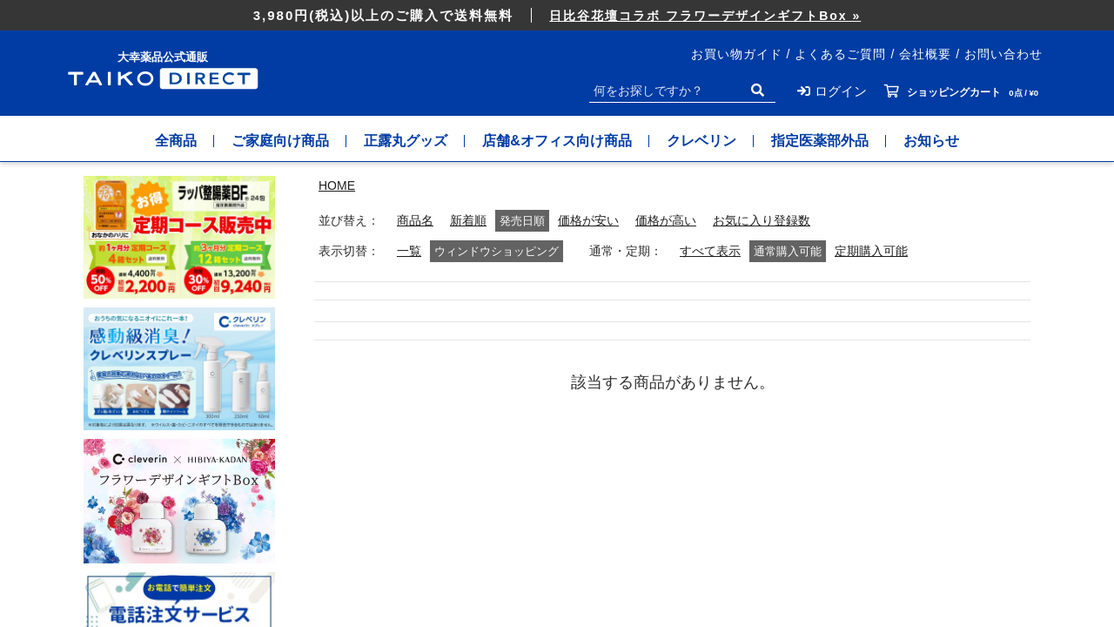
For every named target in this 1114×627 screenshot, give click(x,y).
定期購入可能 (871, 251)
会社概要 (925, 54)
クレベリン (701, 140)
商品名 (415, 220)
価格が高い (665, 220)
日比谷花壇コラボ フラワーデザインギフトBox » (705, 16)
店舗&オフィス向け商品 (557, 140)
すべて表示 (710, 251)
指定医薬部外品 (820, 140)
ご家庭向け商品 (280, 140)
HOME (337, 185)
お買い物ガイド (736, 54)
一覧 (409, 251)
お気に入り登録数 (761, 220)
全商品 (176, 140)
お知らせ (931, 140)
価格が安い (588, 220)
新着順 (468, 220)
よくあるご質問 (840, 54)
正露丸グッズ (405, 140)
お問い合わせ (1003, 54)
